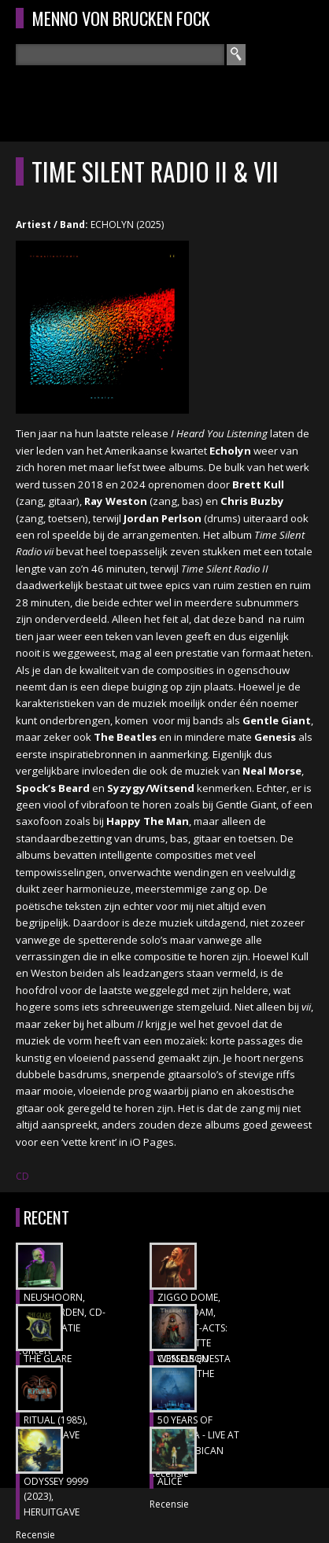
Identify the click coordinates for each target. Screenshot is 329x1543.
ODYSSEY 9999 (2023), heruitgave (56, 1497)
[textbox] (120, 54)
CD (22, 1176)
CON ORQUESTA (194, 1358)
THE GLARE (48, 1358)
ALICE (169, 1481)
